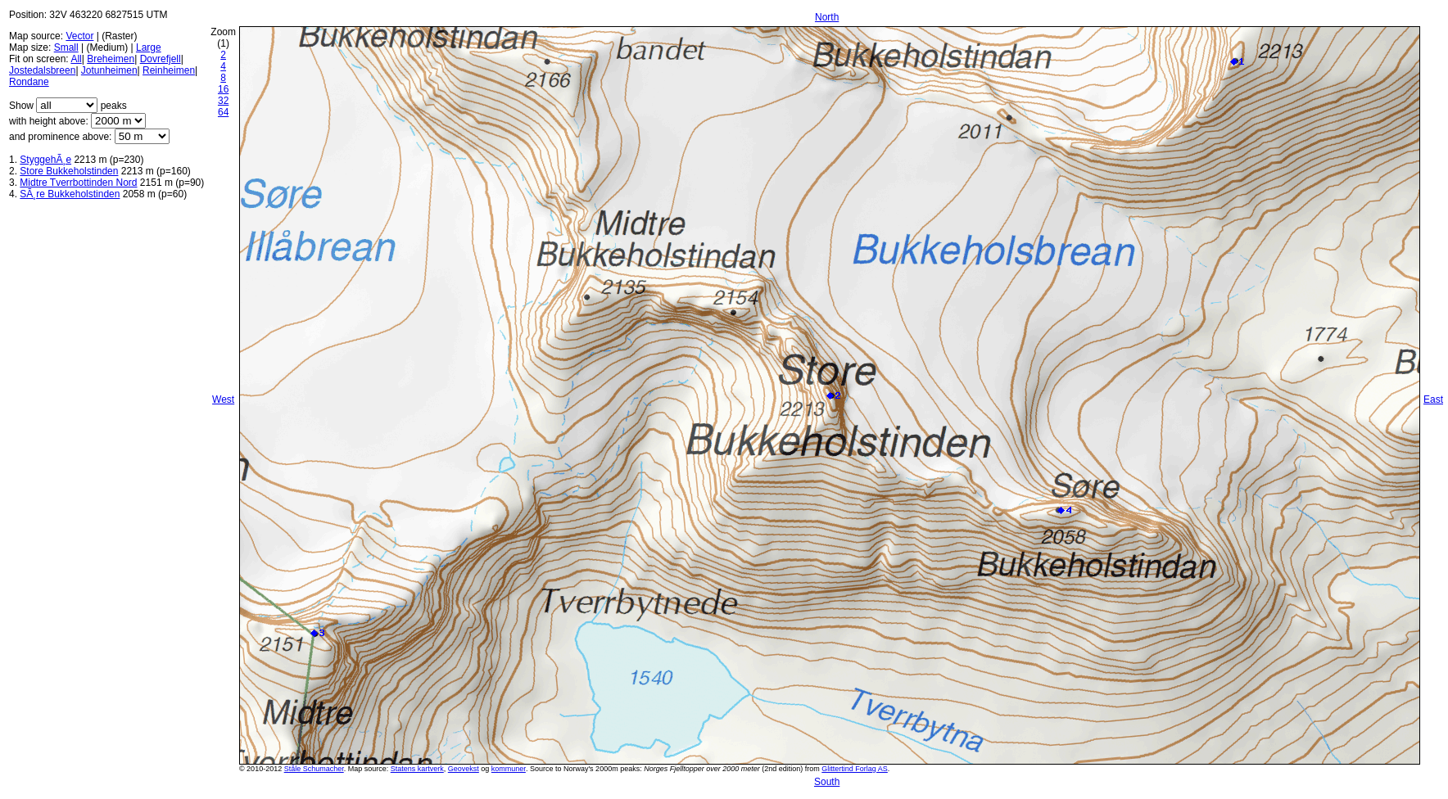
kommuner (508, 769)
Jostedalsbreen (42, 70)
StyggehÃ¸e (45, 159)
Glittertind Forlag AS (854, 769)
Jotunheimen (109, 70)
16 (223, 89)
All (75, 59)
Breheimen (110, 59)
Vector (79, 36)
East (1433, 399)
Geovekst (463, 769)
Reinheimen (169, 70)
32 (223, 100)
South (826, 782)
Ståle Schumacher (314, 769)
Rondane (29, 82)
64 (223, 112)
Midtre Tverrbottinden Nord (78, 182)
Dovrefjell (160, 59)
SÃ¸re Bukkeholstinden (70, 194)
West (223, 399)
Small (66, 47)
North (827, 17)
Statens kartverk (417, 769)
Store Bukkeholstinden (69, 171)
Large (148, 47)
